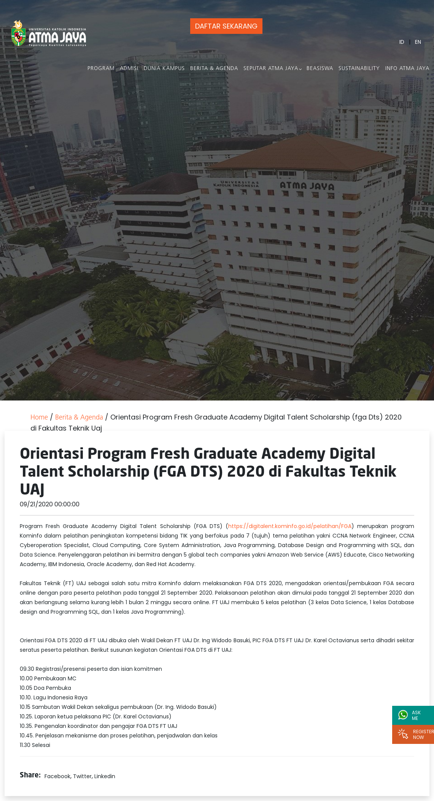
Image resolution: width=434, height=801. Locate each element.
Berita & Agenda (214, 69)
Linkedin (104, 776)
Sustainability (359, 69)
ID (401, 42)
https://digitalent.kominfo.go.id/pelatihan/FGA (289, 526)
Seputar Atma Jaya (270, 69)
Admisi (129, 69)
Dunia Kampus (164, 69)
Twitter (82, 776)
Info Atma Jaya (407, 69)
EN (418, 42)
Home (39, 417)
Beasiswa (320, 69)
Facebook (57, 776)
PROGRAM (100, 69)
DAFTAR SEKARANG (226, 26)
